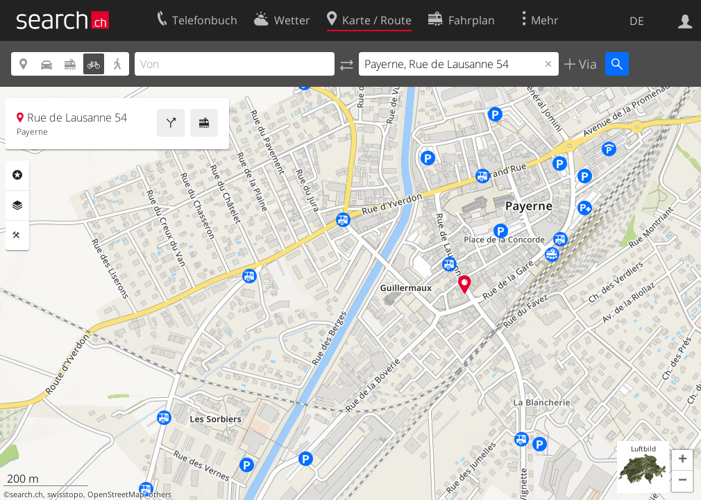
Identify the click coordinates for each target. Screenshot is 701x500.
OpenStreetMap (115, 494)
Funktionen (17, 235)
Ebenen (17, 205)
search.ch (26, 494)
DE (637, 20)
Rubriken (17, 175)
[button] (682, 460)
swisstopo (65, 494)
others (160, 494)
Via (586, 64)
